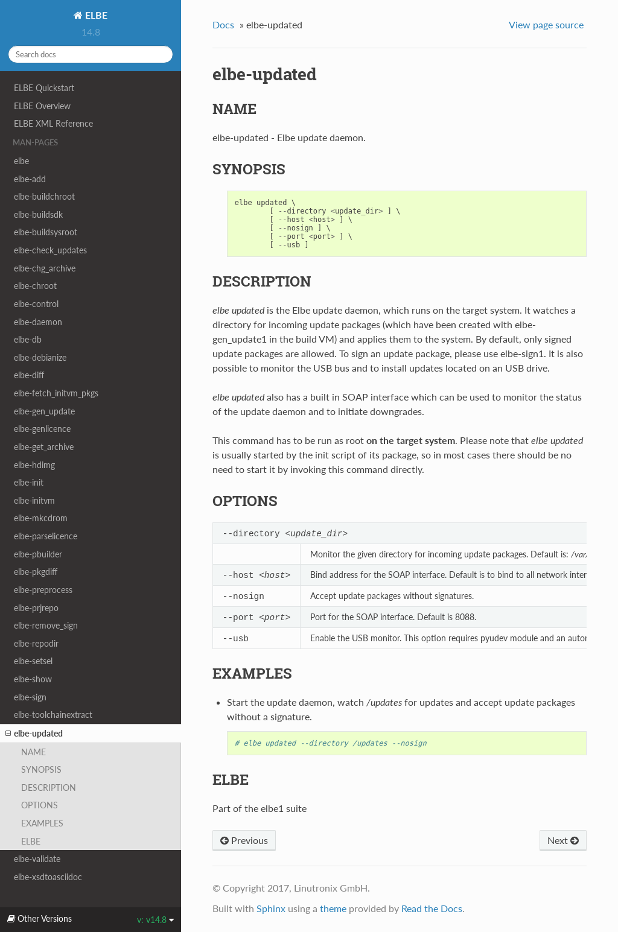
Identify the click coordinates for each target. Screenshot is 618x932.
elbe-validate (37, 859)
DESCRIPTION (48, 787)
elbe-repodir (36, 643)
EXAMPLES (42, 823)
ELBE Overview (42, 106)
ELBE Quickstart (44, 88)
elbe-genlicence (42, 428)
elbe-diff (29, 375)
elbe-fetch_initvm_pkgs (56, 393)
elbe (21, 161)
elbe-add (30, 179)
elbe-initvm (34, 500)
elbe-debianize (40, 357)
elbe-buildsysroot (45, 232)
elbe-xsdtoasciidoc (48, 877)
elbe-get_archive (44, 447)
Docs (223, 24)
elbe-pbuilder (38, 554)
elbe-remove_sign (46, 625)
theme (333, 911)
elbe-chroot (35, 286)
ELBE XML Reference (53, 123)
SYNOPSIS (41, 769)
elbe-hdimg (34, 465)
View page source (546, 24)
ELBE (95, 15)
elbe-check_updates (50, 250)
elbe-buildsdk (38, 214)
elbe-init (28, 482)
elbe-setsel (33, 661)
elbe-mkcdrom (41, 518)
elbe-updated (34, 733)
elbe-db (28, 339)
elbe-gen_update (44, 411)
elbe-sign (30, 697)
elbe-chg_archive (44, 268)
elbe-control (36, 304)
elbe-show (33, 679)
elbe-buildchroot (44, 196)
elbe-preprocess (43, 590)
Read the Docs (431, 911)
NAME (33, 752)
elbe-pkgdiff (35, 571)
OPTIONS (39, 805)
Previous (244, 843)
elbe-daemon (38, 322)
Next (563, 843)
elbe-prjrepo (36, 608)
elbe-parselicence (45, 536)
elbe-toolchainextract (53, 714)
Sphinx (270, 911)
